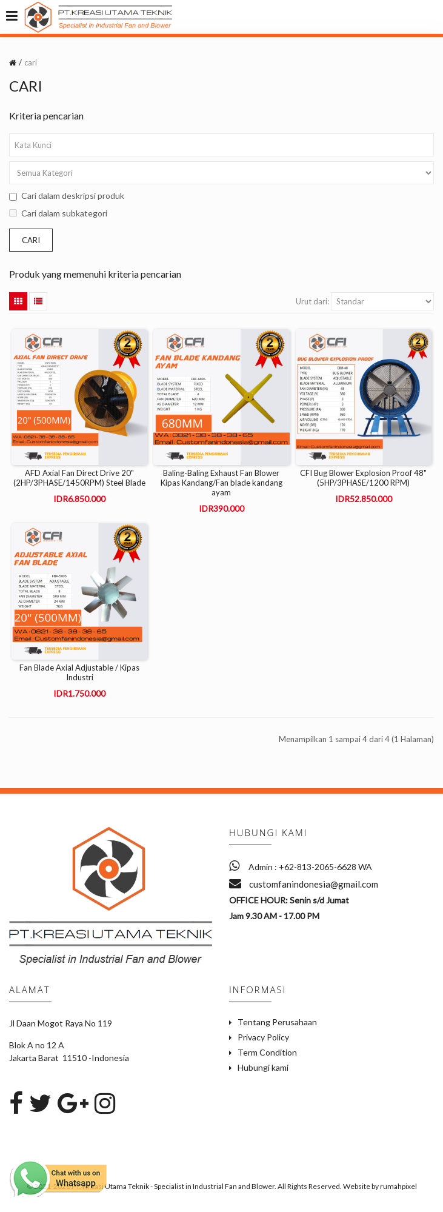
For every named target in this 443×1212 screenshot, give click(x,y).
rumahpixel (398, 1186)
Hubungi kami (263, 1067)
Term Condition (267, 1052)
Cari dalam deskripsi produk (66, 195)
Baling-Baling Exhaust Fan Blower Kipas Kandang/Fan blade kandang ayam (221, 482)
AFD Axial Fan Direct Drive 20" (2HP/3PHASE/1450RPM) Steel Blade (79, 477)
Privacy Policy (263, 1037)
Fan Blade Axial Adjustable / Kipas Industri (79, 672)
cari (30, 62)
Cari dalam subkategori (58, 213)
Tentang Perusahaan (277, 1022)
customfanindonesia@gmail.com (303, 884)
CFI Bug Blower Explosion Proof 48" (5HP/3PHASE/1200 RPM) (363, 477)
